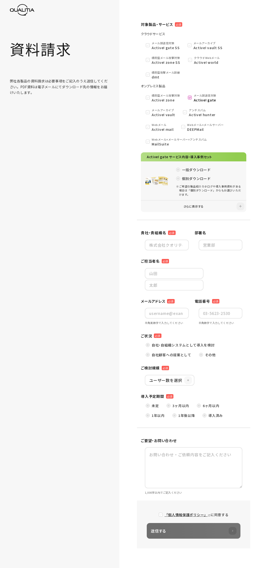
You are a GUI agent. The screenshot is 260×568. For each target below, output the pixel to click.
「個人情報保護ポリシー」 (186, 514)
